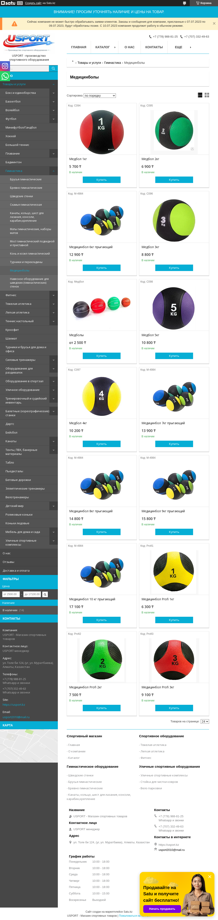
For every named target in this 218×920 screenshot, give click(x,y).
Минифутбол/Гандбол (21, 127)
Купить (102, 180)
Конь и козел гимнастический (30, 253)
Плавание (13, 153)
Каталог (102, 47)
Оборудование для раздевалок (19, 370)
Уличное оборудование (23, 390)
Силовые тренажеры (20, 360)
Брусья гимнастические (26, 179)
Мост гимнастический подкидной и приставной (32, 243)
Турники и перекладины (26, 262)
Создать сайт (33, 3)
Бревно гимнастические (26, 188)
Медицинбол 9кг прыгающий (163, 511)
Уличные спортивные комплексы (21, 542)
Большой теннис (17, 145)
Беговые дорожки (18, 480)
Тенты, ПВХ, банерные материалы (21, 452)
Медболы (76, 335)
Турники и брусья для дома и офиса (26, 349)
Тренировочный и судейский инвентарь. (26, 400)
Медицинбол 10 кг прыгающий (92, 599)
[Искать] (53, 68)
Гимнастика (14, 171)
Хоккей (11, 136)
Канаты (11, 441)
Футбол (11, 119)
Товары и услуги (14, 84)
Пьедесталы (14, 471)
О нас (6, 553)
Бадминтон (14, 162)
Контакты (154, 47)
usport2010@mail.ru (16, 717)
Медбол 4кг (78, 423)
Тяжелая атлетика (18, 304)
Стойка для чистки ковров (159, 782)
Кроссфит (12, 330)
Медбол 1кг (78, 159)
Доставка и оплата (16, 570)
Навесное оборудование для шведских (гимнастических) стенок (29, 282)
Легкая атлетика (17, 312)
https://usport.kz (14, 705)
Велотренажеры (17, 497)
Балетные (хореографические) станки (27, 413)
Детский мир (15, 506)
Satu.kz (127, 911)
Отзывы (8, 562)
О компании (76, 751)
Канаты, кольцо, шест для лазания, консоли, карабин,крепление (27, 217)
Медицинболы (19, 270)
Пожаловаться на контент (135, 915)
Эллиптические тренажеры (25, 488)
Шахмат (11, 338)
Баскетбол (13, 101)
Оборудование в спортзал (24, 381)
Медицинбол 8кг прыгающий (91, 511)
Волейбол (12, 110)
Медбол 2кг (150, 159)
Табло (10, 462)
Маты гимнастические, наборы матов (30, 231)
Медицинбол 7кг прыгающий (163, 423)
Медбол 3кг (150, 247)
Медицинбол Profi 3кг (157, 687)
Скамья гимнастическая (26, 205)
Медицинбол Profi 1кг (157, 599)
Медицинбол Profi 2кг (85, 687)
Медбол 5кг (150, 335)
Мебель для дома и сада (23, 532)
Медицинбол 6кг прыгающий (91, 247)
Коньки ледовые (17, 523)
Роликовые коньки (19, 514)
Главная (78, 47)
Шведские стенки (21, 196)
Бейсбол (11, 432)
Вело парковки (151, 788)
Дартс (10, 424)
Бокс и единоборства (21, 93)
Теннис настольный (20, 321)
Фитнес (11, 295)
